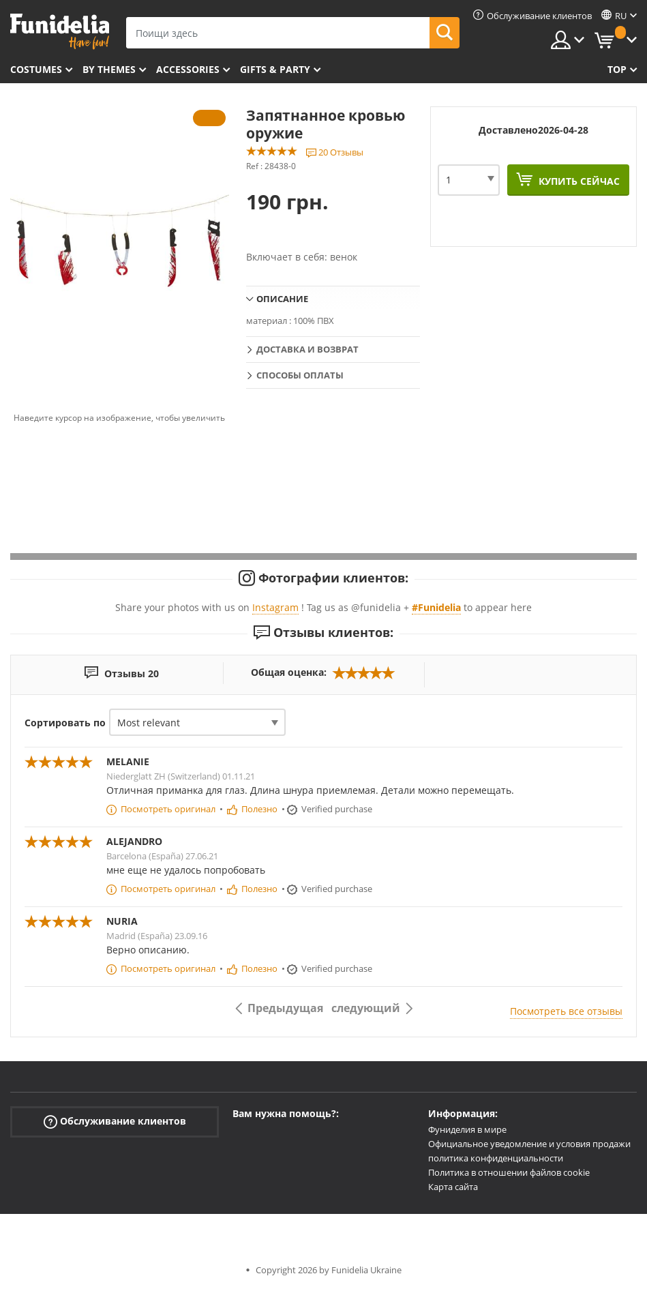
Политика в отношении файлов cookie (509, 1172)
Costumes (36, 69)
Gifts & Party (275, 69)
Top (617, 69)
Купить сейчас (578, 181)
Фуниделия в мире (467, 1129)
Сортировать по (65, 722)
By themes (109, 69)
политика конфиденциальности (495, 1158)
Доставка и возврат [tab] (307, 349)
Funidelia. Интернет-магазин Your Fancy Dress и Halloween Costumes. (59, 32)
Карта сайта (453, 1187)
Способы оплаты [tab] (300, 375)
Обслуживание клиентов (115, 1121)
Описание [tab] (282, 299)
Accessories (188, 69)
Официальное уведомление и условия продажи (529, 1144)
